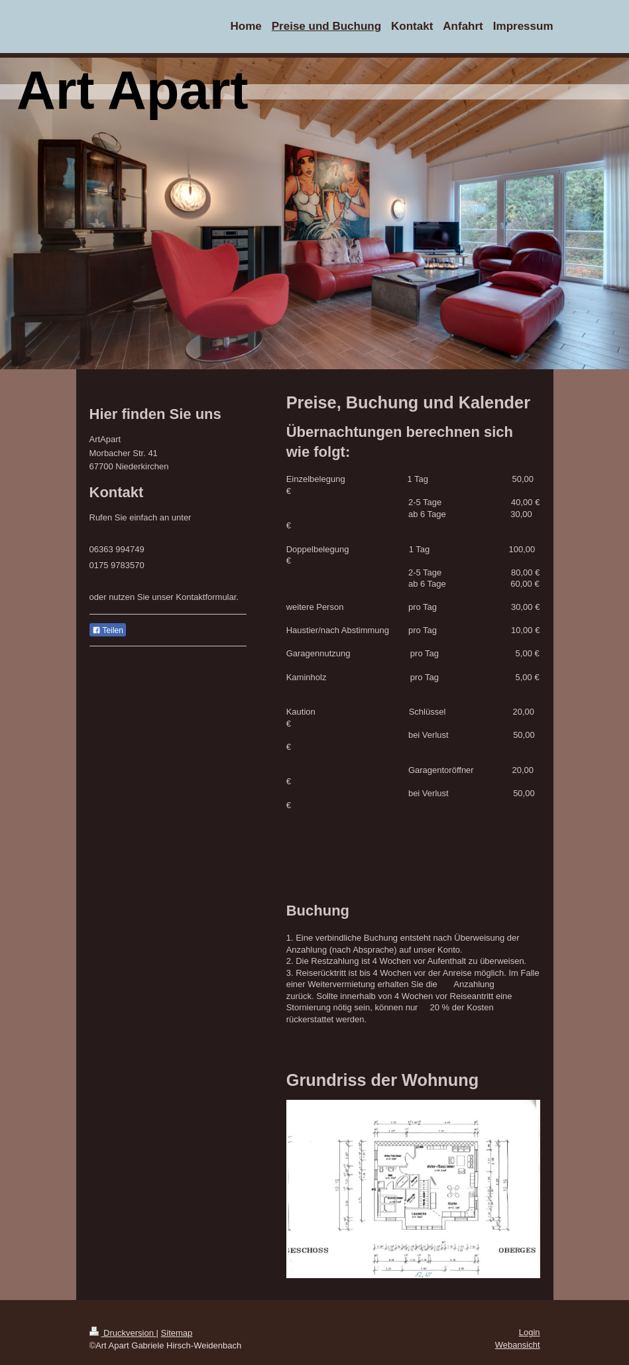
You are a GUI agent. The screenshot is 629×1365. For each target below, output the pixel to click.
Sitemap (177, 1333)
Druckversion (122, 1333)
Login (529, 1332)
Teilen (107, 630)
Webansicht (517, 1345)
